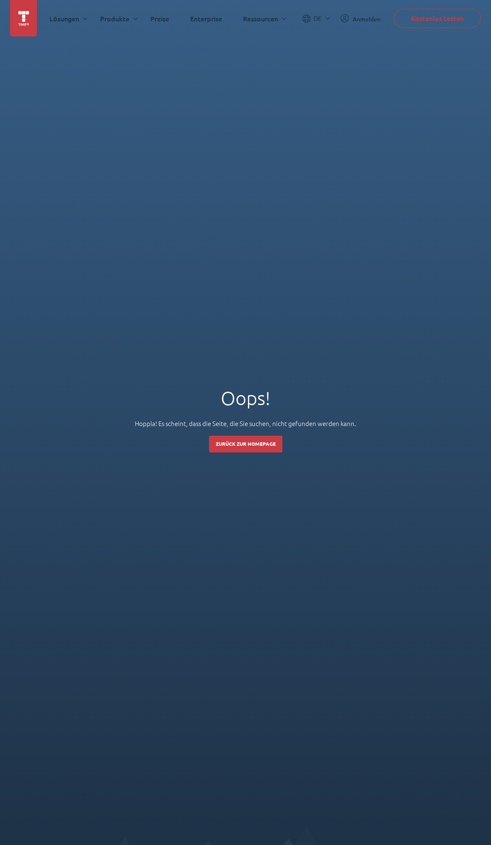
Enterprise (206, 19)
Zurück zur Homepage (246, 444)
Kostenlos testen (437, 18)
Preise (159, 19)
